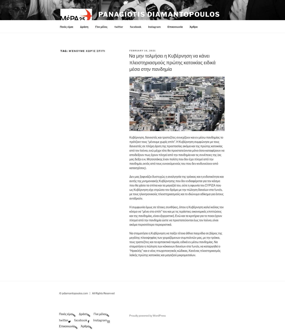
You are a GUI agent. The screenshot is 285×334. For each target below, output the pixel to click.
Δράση (84, 26)
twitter (119, 26)
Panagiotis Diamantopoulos (159, 14)
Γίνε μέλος (101, 26)
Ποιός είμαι (66, 26)
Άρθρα (194, 26)
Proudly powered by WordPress (147, 315)
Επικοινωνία (175, 26)
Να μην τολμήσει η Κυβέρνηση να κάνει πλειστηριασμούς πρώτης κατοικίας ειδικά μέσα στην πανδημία (172, 62)
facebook (135, 26)
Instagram (154, 26)
